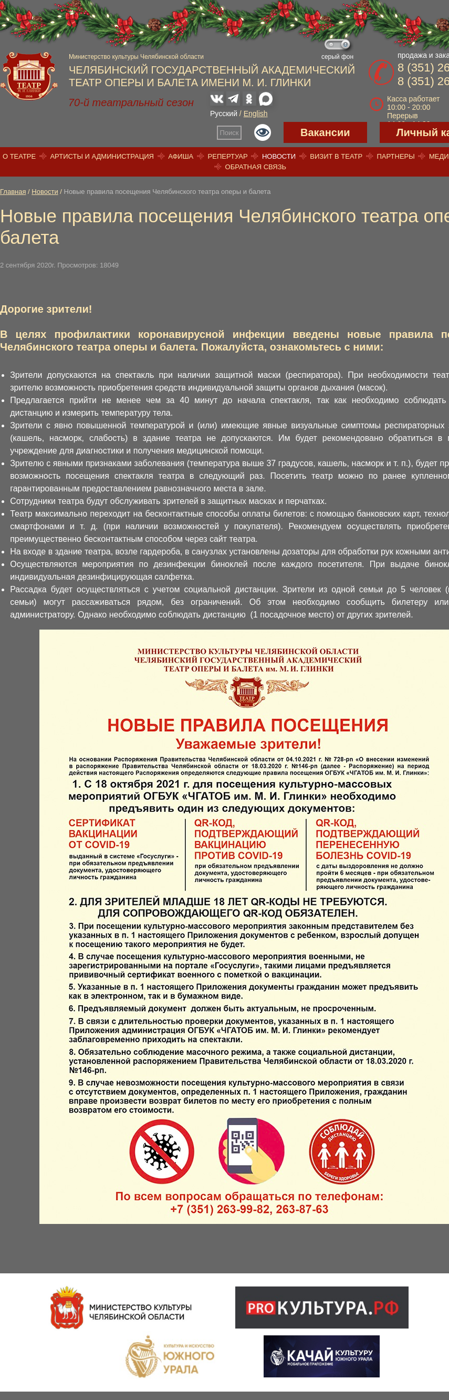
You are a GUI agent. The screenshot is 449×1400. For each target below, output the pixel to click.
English (256, 113)
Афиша (180, 156)
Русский (223, 113)
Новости (279, 156)
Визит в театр (336, 156)
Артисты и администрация (102, 156)
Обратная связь (256, 167)
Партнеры (395, 156)
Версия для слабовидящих (262, 132)
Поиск (229, 133)
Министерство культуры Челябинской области (136, 56)
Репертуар (228, 156)
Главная (13, 191)
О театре (19, 156)
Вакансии (325, 132)
